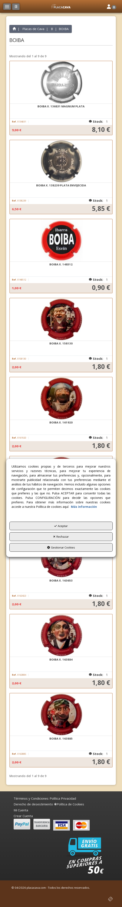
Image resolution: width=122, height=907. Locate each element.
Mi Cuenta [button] (21, 810)
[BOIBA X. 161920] (61, 398)
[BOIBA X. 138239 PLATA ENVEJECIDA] (61, 161)
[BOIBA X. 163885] (61, 714)
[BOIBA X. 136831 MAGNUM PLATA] (61, 82)
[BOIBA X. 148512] (61, 240)
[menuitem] (31, 798)
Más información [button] (84, 507)
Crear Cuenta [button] (23, 816)
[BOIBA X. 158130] (61, 319)
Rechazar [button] (61, 536)
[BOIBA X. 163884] (61, 635)
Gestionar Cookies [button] (61, 547)
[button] (60, 6)
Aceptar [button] (61, 526)
